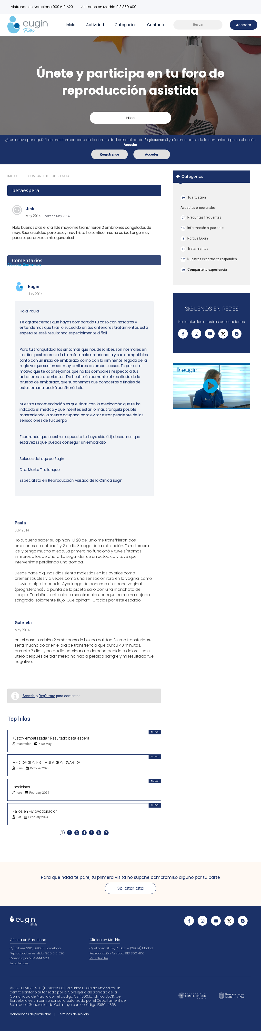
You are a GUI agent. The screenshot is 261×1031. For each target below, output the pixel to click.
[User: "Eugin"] (19, 287)
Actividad (95, 24)
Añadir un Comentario (24, 265)
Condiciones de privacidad (30, 1014)
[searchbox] (197, 25)
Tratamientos (194, 249)
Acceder (152, 154)
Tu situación (193, 197)
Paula (20, 522)
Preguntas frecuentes (201, 217)
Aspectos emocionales (198, 208)
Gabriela (23, 622)
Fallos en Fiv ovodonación (35, 811)
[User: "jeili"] (17, 210)
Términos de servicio (73, 1014)
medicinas (21, 787)
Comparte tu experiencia (204, 269)
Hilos (130, 117)
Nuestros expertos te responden (209, 259)
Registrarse (109, 154)
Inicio (70, 24)
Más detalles (19, 963)
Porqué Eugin (194, 238)
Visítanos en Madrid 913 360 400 (109, 6)
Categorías (125, 24)
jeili (30, 208)
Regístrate (47, 696)
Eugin (33, 286)
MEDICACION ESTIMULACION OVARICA (46, 762)
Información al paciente (202, 228)
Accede (28, 696)
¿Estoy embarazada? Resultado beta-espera (50, 738)
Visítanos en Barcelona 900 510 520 (42, 6)
